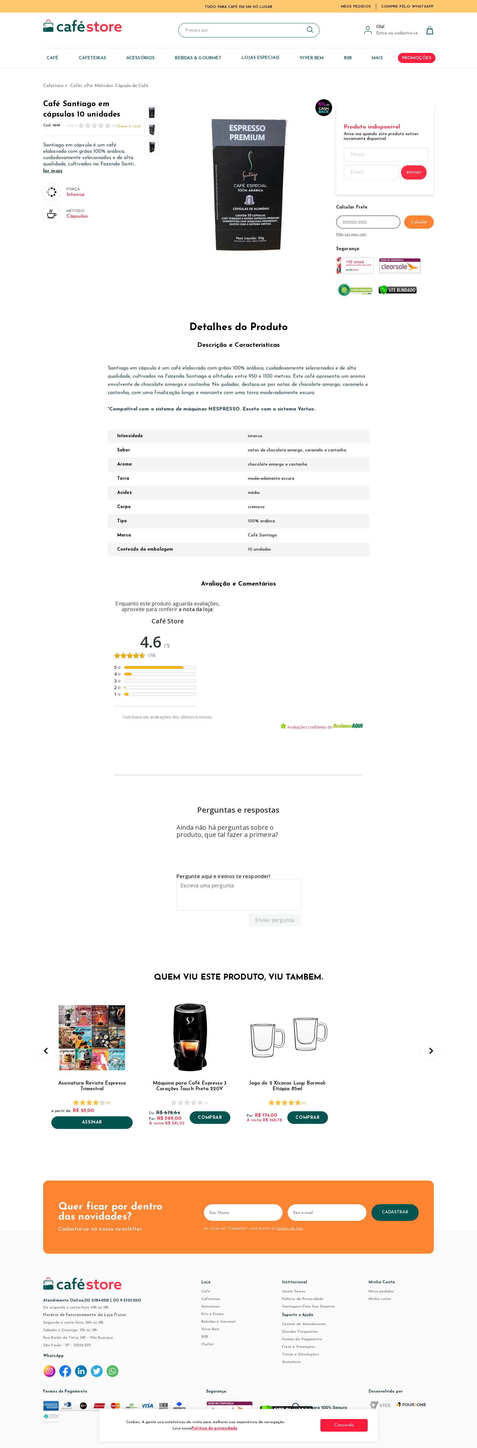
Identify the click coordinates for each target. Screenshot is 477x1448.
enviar (414, 172)
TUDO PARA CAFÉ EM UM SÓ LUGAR (238, 7)
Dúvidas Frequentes (300, 1332)
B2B (204, 1337)
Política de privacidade (214, 1428)
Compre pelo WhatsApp (407, 7)
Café (205, 1291)
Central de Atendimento (304, 1324)
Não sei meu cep (351, 234)
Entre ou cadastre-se (397, 33)
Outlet (207, 1344)
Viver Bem (210, 1329)
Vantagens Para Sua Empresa (308, 1306)
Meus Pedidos (356, 7)
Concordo (344, 1425)
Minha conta (380, 1299)
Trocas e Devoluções (300, 1354)
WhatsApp (53, 1356)
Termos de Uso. (289, 1228)
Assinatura (291, 1362)
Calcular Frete (351, 207)
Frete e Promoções (298, 1347)
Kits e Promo (212, 1314)
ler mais (52, 171)
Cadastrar (395, 1212)
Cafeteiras (210, 1299)
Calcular (419, 222)
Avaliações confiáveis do (321, 726)
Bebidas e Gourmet (218, 1322)
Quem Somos (293, 1291)
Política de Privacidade (303, 1299)
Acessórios (210, 1306)
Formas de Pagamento (302, 1339)
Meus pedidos (381, 1291)
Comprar (210, 1118)
